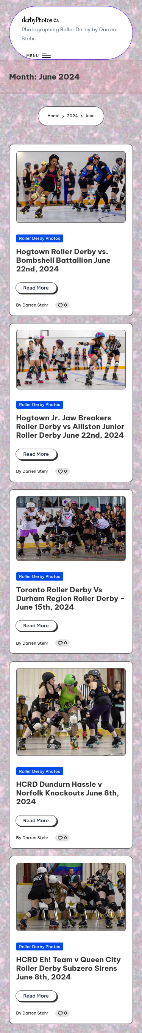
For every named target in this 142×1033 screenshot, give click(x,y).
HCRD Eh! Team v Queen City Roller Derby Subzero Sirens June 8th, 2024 (68, 968)
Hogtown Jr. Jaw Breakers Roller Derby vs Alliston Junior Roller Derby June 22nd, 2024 (70, 426)
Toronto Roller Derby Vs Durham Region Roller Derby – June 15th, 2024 (70, 598)
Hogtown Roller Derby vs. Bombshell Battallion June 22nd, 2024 (63, 260)
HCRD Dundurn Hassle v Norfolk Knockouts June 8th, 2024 (67, 793)
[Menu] (38, 56)
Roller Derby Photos (39, 238)
